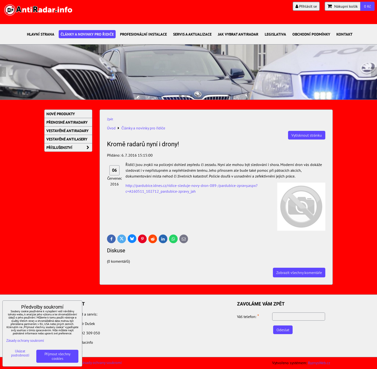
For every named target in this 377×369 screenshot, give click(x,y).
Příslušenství (69, 147)
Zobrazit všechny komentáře (299, 272)
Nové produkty (60, 113)
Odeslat (282, 329)
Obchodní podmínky (311, 34)
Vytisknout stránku (306, 135)
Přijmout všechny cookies (57, 356)
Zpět (110, 119)
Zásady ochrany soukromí (101, 362)
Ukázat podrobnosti (20, 353)
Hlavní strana (40, 34)
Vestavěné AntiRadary (67, 130)
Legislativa (275, 34)
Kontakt (344, 34)
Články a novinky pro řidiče (87, 34)
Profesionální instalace (143, 34)
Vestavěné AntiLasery (66, 139)
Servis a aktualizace (192, 34)
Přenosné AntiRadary (67, 122)
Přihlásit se (306, 6)
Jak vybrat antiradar (238, 34)
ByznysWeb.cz (319, 362)
